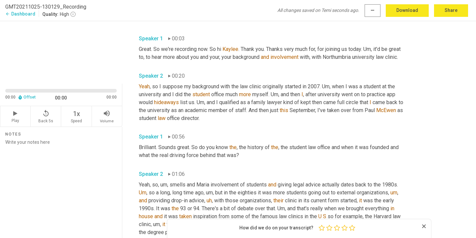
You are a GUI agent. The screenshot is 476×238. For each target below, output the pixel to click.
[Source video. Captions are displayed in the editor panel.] (61, 51)
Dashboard (20, 14)
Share (451, 10)
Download (407, 10)
